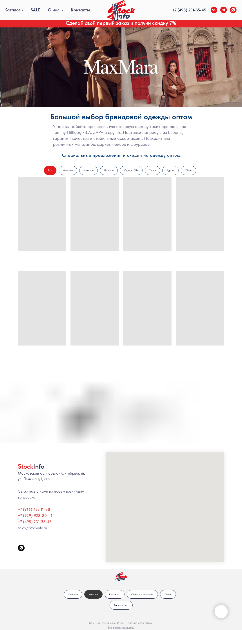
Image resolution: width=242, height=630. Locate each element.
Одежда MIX (131, 170)
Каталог (12, 10)
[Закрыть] (235, 23)
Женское (68, 170)
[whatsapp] (233, 10)
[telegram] (223, 10)
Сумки (152, 170)
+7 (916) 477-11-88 (34, 509)
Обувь (188, 170)
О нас (54, 10)
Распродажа (121, 605)
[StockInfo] (21, 548)
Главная (73, 594)
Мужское (88, 170)
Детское (109, 170)
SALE (35, 10)
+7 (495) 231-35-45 (35, 521)
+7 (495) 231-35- (187, 10)
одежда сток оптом (140, 623)
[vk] (214, 10)
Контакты (80, 10)
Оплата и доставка (142, 594)
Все (50, 170)
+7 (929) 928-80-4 (34, 515)
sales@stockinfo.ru (32, 528)
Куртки (170, 170)
